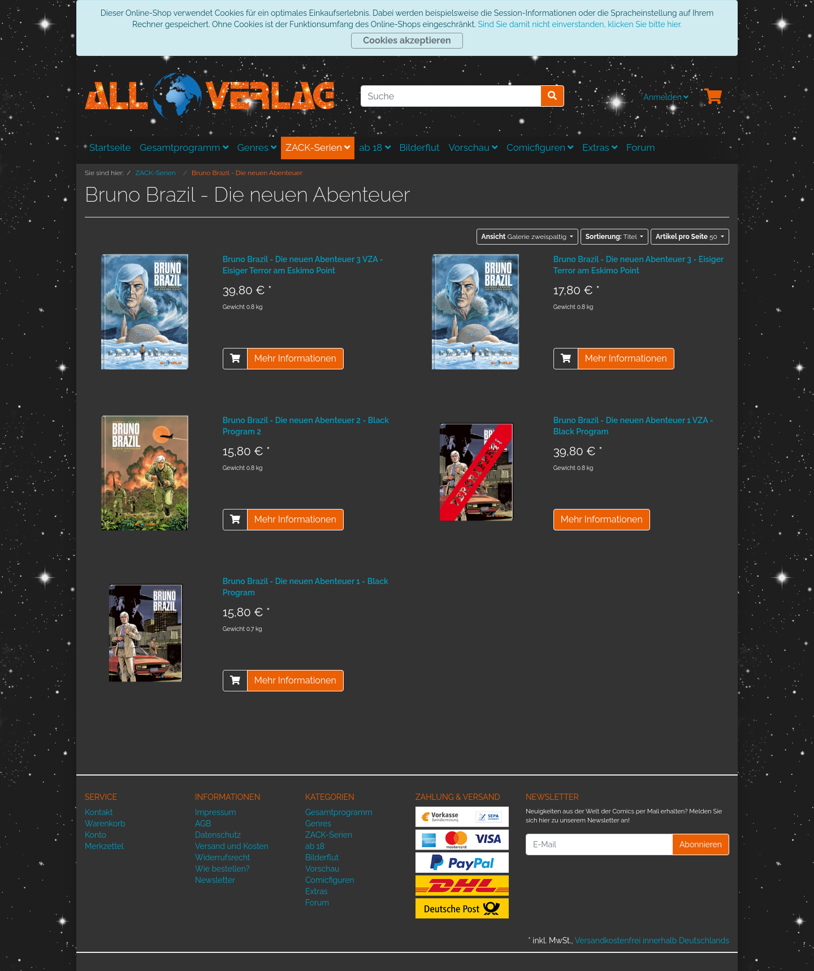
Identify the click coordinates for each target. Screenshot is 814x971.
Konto (95, 834)
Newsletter (215, 880)
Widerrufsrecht (222, 857)
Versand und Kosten (232, 846)
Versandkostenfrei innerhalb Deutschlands (652, 940)
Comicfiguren (539, 147)
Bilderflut (420, 147)
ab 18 (374, 147)
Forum (640, 147)
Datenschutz (218, 834)
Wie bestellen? (222, 868)
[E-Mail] (599, 844)
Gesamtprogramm (184, 147)
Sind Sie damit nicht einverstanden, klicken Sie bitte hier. (579, 24)
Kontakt (98, 812)
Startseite (110, 147)
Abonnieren (700, 844)
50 (687, 237)
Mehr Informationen (295, 358)
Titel (612, 237)
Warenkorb (105, 823)
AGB (203, 823)
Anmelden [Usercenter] (666, 97)
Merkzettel (104, 846)
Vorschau (473, 147)
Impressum (215, 812)
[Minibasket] (713, 97)
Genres (257, 147)
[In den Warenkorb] (235, 358)
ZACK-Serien (317, 147)
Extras (599, 147)
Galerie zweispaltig (525, 237)
